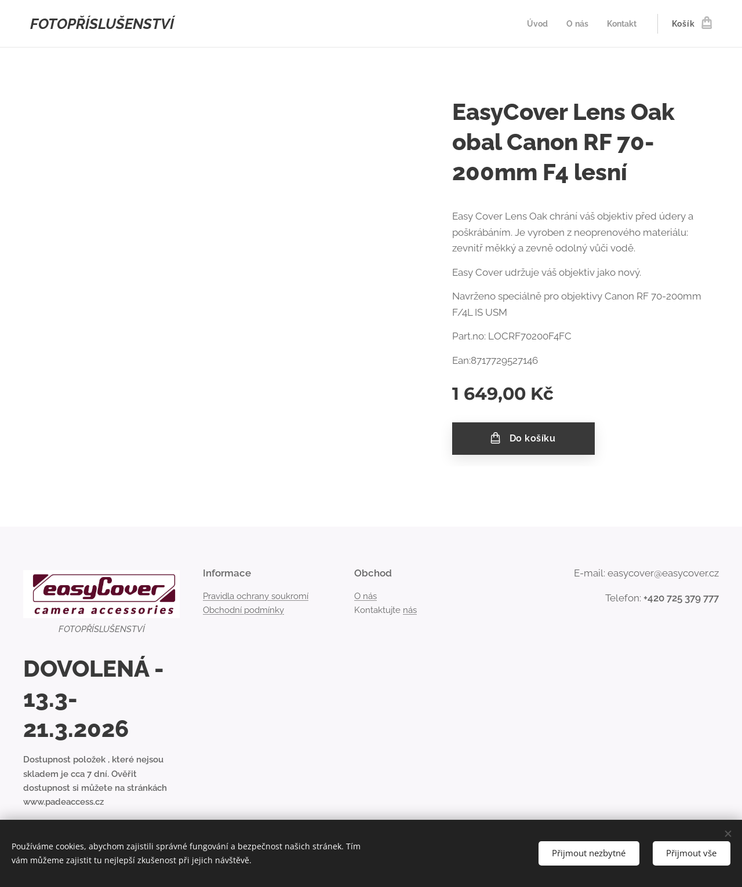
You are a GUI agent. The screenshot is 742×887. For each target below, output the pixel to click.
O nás (365, 595)
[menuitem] (535, 23)
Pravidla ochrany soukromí (255, 595)
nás (410, 610)
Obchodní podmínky (243, 610)
